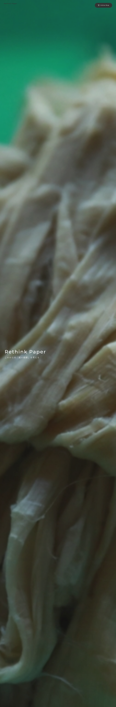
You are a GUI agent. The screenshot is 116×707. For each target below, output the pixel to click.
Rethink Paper (10, 4)
